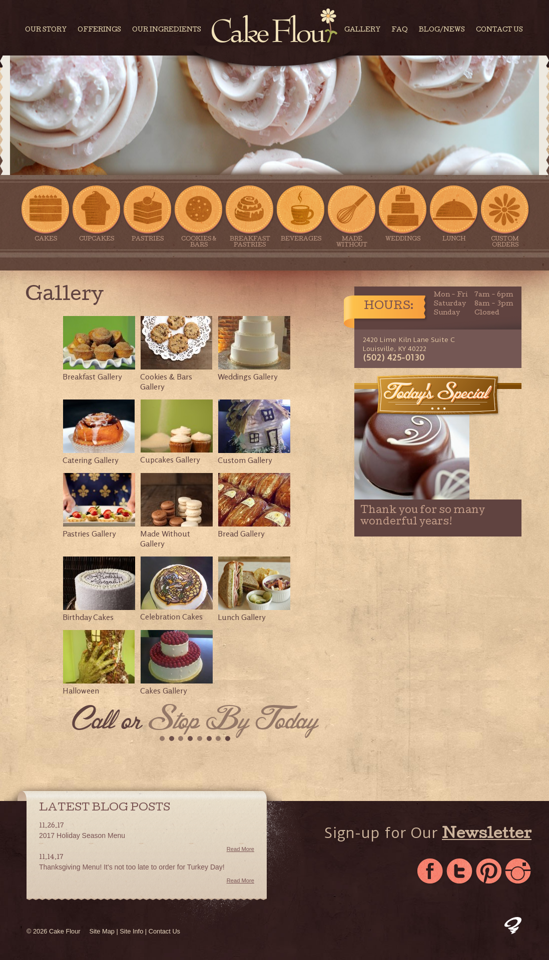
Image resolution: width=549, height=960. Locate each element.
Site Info (131, 931)
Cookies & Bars (198, 216)
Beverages (300, 213)
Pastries (147, 213)
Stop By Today (233, 722)
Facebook (430, 872)
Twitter (460, 872)
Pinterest (489, 872)
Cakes (45, 213)
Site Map (102, 931)
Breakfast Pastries (249, 216)
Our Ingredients (166, 30)
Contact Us (499, 30)
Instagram (519, 872)
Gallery (362, 30)
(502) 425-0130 (393, 357)
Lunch (453, 213)
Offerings (99, 30)
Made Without (351, 216)
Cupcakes (96, 213)
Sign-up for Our (427, 834)
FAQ (399, 30)
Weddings (402, 213)
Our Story (46, 30)
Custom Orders (504, 216)
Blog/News (442, 30)
